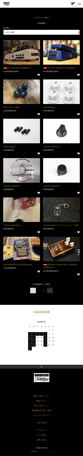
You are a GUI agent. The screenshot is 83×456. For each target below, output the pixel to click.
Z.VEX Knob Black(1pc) (12, 225)
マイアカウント (41, 430)
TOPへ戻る (41, 367)
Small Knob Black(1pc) (51, 186)
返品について (42, 401)
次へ (50, 290)
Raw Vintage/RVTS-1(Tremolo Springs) (17, 265)
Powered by (41, 451)
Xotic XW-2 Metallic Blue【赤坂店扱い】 (60, 68)
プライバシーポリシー (41, 415)
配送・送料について (41, 396)
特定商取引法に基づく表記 (42, 410)
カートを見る (42, 435)
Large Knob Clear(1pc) (11, 186)
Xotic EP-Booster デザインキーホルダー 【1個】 (61, 225)
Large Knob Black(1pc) (51, 147)
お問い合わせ (42, 440)
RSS (38, 423)
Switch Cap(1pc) (9, 147)
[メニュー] (79, 4)
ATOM (44, 423)
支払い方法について (41, 406)
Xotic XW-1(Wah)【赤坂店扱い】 (17, 68)
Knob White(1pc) (49, 107)
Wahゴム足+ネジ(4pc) (11, 107)
